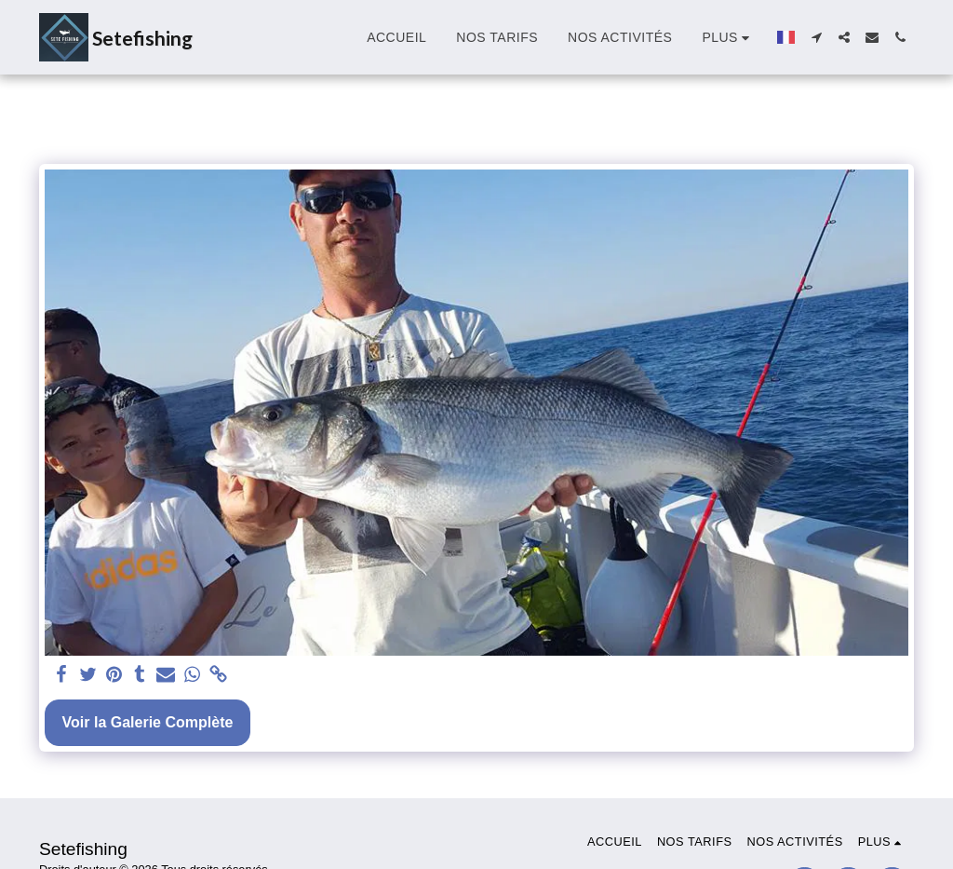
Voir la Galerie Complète (148, 722)
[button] (816, 37)
